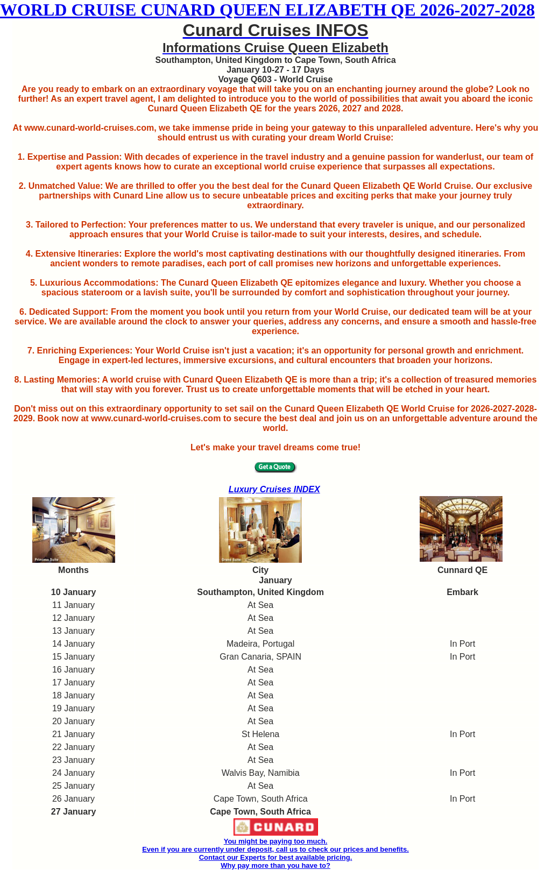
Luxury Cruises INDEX (274, 489)
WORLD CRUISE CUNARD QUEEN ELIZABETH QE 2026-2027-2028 (267, 9)
